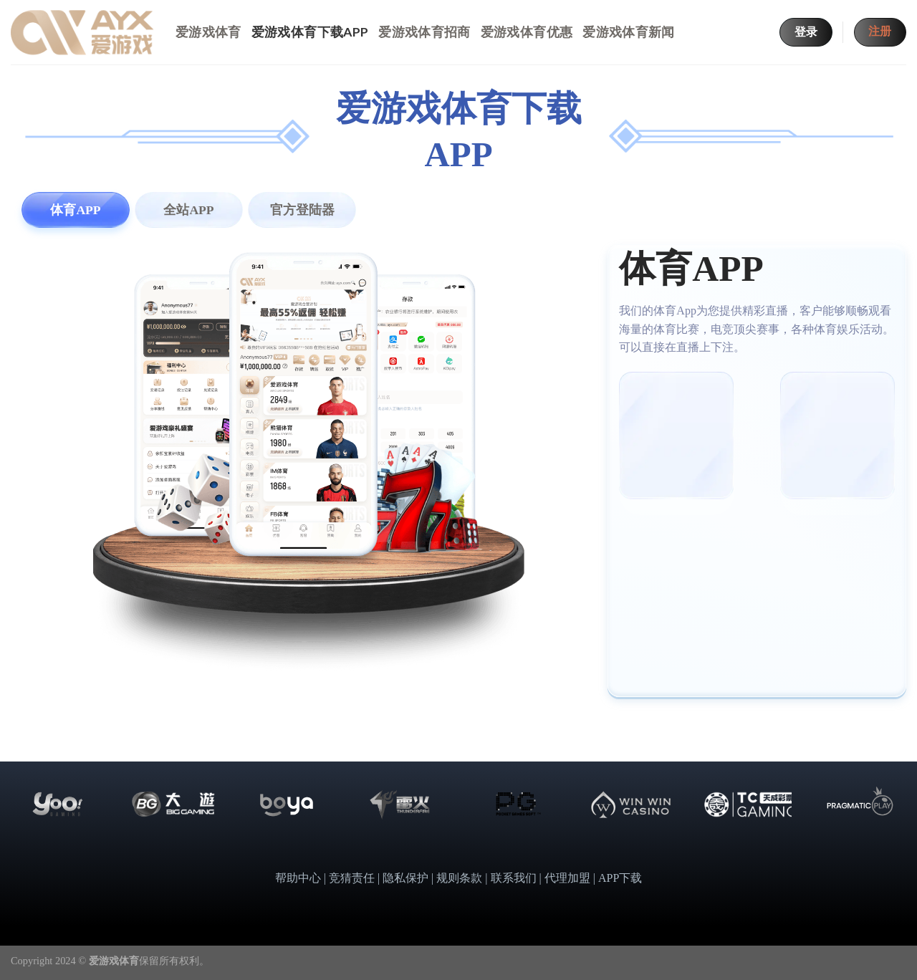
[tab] (75, 210)
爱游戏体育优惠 (526, 31)
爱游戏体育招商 (424, 31)
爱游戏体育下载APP (310, 31)
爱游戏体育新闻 (628, 31)
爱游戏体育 (208, 31)
